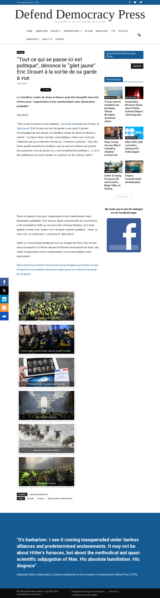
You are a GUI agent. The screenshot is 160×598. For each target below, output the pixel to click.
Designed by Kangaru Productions (88, 591)
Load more (123, 196)
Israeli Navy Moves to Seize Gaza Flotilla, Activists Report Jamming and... (134, 108)
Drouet (30, 498)
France (40, 498)
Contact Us (113, 591)
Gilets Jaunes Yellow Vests (60, 498)
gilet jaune (23, 128)
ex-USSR (89, 31)
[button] (139, 35)
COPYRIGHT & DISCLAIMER (84, 595)
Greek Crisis (42, 31)
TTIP (113, 31)
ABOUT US (47, 39)
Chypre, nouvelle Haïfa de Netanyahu (133, 179)
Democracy (33, 39)
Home (30, 31)
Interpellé (66, 123)
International (73, 31)
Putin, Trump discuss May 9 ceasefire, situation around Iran (112, 148)
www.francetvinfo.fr (39, 494)
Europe (56, 31)
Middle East (102, 31)
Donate (59, 39)
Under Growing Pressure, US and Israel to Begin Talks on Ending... (112, 182)
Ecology (123, 31)
